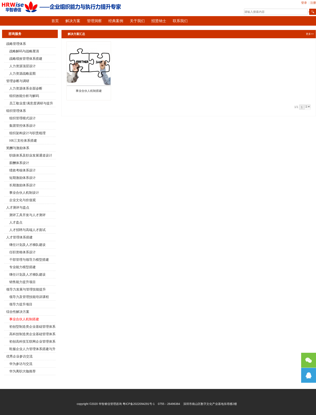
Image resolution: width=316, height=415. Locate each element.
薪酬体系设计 (19, 163)
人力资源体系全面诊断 (25, 88)
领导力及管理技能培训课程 (29, 297)
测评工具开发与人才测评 (27, 215)
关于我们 (137, 21)
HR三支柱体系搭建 (23, 140)
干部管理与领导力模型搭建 (29, 259)
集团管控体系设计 (22, 125)
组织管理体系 (16, 110)
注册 (313, 2)
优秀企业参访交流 (19, 356)
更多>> (310, 33)
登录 (304, 2)
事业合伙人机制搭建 (24, 319)
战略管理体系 (16, 43)
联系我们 (180, 21)
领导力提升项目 (20, 304)
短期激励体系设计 (22, 177)
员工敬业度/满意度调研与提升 (31, 103)
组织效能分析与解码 (24, 96)
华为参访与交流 (20, 364)
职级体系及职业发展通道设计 (30, 155)
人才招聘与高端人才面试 (27, 230)
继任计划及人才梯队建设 (27, 244)
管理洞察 (94, 21)
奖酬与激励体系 (17, 148)
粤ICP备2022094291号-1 (139, 403)
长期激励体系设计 (22, 185)
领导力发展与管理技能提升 (26, 289)
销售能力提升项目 (22, 282)
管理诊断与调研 (17, 81)
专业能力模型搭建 (22, 267)
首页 (55, 21)
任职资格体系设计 (22, 252)
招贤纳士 (158, 21)
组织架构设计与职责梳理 (27, 133)
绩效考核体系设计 (22, 170)
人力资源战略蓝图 (22, 73)
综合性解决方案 (17, 311)
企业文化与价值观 (22, 200)
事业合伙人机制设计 (24, 192)
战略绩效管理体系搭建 (25, 58)
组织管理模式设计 (22, 118)
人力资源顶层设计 (22, 66)
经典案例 (115, 21)
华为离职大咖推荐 (22, 371)
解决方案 (72, 21)
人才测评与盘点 (17, 207)
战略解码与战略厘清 (24, 51)
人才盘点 (15, 222)
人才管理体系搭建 (19, 237)
